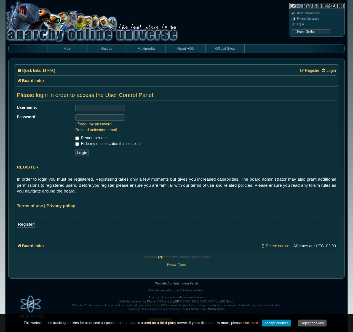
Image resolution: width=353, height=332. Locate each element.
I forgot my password (93, 124)
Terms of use (30, 205)
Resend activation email (96, 130)
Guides (106, 48)
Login (297, 24)
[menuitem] (48, 70)
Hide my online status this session (107, 143)
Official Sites (225, 48)
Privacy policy (61, 205)
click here (250, 323)
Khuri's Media (190, 309)
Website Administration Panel (176, 283)
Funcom (199, 297)
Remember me (90, 138)
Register (26, 224)
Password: (27, 117)
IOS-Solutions (215, 309)
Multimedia (146, 48)
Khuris (151, 301)
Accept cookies (276, 323)
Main (67, 48)
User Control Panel (305, 13)
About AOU (185, 48)
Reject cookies (312, 323)
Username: (27, 107)
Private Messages (305, 19)
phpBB (162, 257)
